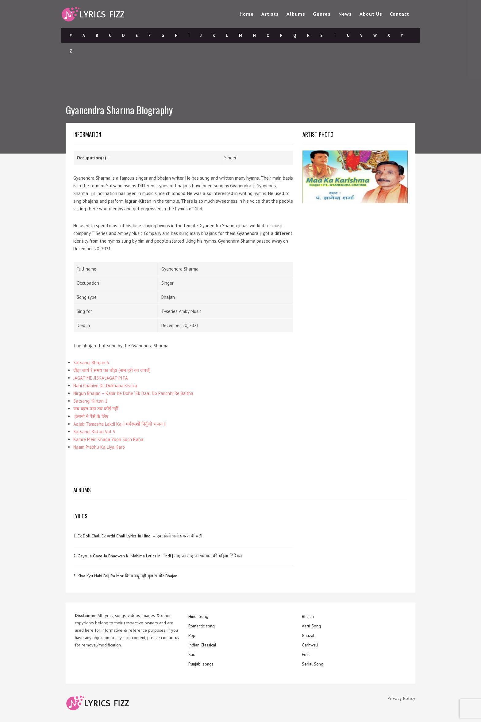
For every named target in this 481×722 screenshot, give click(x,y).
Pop (191, 635)
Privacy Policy (401, 698)
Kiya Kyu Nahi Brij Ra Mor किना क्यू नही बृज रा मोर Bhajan (127, 576)
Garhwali (310, 645)
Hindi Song (198, 616)
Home (247, 14)
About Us (371, 14)
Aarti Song (311, 626)
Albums (296, 14)
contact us (170, 637)
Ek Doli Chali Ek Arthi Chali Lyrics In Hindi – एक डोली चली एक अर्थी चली (140, 536)
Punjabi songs (201, 664)
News (345, 14)
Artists (270, 14)
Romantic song (201, 626)
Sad (191, 654)
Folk (306, 654)
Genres (322, 14)
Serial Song (312, 664)
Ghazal (308, 635)
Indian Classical (202, 645)
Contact (399, 14)
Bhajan (308, 616)
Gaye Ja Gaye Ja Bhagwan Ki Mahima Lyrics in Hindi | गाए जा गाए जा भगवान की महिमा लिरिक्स (160, 556)
